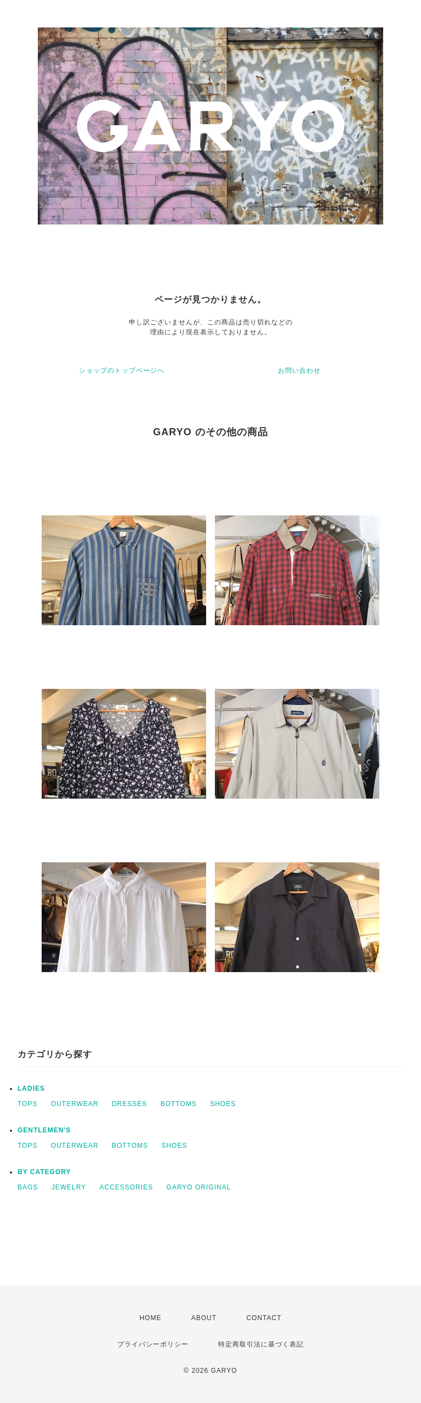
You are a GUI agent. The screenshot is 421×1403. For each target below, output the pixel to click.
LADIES (31, 1088)
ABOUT (204, 1318)
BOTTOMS (179, 1104)
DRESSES (129, 1104)
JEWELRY (69, 1187)
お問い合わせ (299, 370)
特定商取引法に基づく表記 (261, 1344)
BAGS (28, 1187)
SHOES (223, 1104)
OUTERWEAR (75, 1104)
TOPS (27, 1104)
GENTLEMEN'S (44, 1130)
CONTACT (263, 1318)
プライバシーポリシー (153, 1344)
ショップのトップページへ (121, 370)
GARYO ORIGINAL (199, 1187)
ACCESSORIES (126, 1187)
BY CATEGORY (44, 1172)
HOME (150, 1318)
